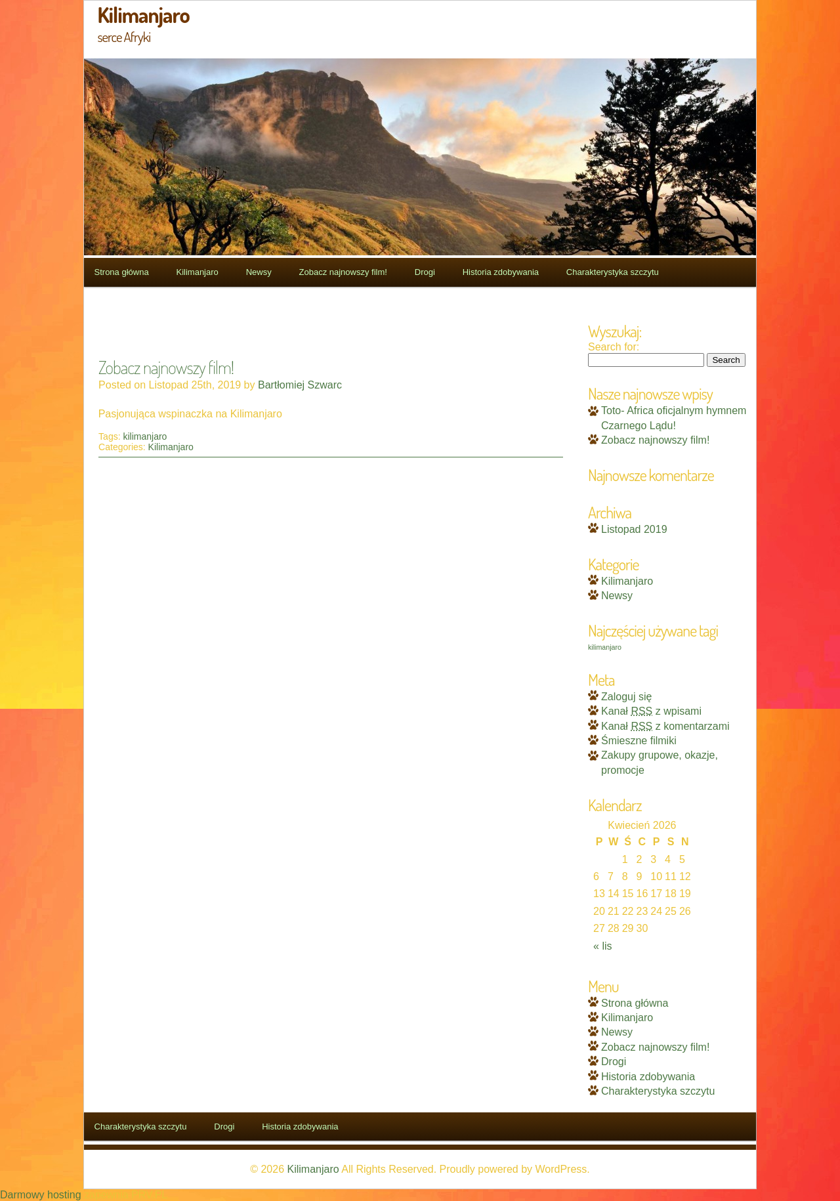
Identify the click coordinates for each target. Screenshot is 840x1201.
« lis (602, 946)
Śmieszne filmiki (639, 740)
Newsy (259, 272)
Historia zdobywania (501, 272)
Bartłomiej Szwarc (300, 384)
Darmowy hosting (40, 1194)
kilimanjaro (145, 436)
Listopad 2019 (634, 529)
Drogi (425, 272)
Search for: (613, 346)
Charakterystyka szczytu (612, 272)
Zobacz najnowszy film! (343, 272)
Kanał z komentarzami (665, 726)
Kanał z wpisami (651, 711)
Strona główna (121, 272)
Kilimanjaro (198, 272)
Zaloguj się (626, 696)
